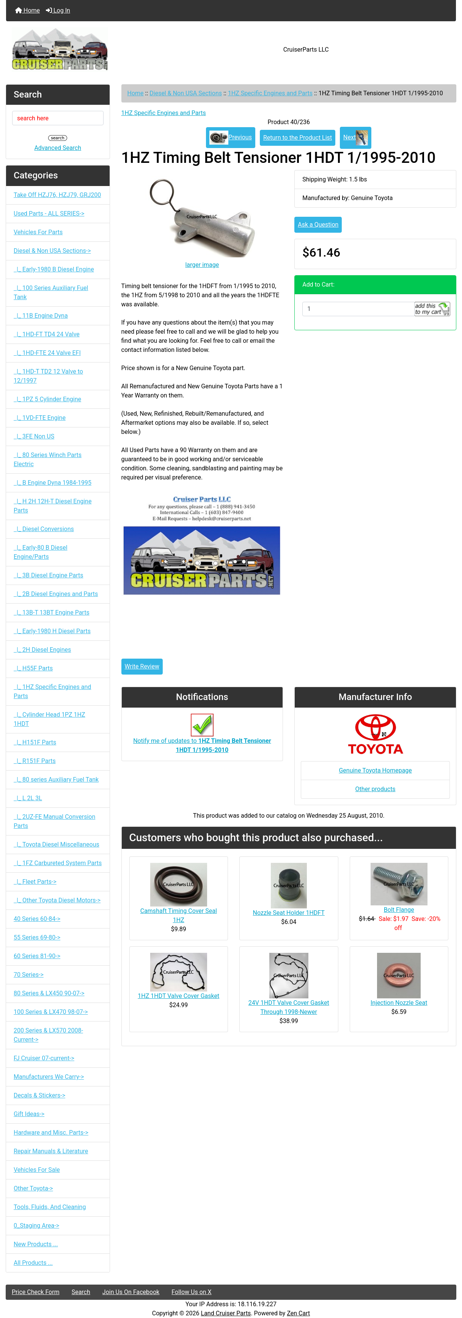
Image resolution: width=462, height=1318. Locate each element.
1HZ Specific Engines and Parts (270, 93)
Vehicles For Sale (37, 1169)
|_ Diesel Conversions (44, 529)
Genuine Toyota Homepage (375, 770)
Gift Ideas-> (29, 1114)
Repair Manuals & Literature (51, 1151)
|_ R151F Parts (35, 761)
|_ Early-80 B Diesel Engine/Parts (41, 552)
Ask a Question (318, 224)
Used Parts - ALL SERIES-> (49, 213)
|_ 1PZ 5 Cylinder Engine (47, 399)
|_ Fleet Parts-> (35, 881)
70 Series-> (29, 974)
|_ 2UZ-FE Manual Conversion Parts (54, 821)
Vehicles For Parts (38, 232)
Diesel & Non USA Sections (185, 93)
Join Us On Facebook (131, 1292)
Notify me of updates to (202, 737)
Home (27, 10)
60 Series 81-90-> (37, 956)
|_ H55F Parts (33, 668)
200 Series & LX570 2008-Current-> (48, 1035)
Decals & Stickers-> (39, 1095)
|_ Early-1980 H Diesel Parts (52, 631)
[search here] (58, 118)
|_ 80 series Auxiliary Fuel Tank (56, 779)
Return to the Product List (297, 137)
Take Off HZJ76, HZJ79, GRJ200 (57, 195)
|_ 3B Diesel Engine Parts (48, 575)
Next (355, 137)
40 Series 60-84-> (37, 918)
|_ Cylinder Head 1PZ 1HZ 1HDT (49, 719)
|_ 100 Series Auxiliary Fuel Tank (51, 292)
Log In (58, 10)
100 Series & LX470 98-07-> (51, 1011)
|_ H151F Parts (35, 742)
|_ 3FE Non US (34, 436)
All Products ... (33, 1262)
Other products (375, 789)
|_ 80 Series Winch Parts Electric (48, 459)
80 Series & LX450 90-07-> (49, 993)
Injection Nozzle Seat (399, 1002)
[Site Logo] (81, 49)
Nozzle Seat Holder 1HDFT (289, 912)
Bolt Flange (399, 909)
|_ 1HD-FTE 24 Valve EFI (47, 352)
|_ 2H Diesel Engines (42, 649)
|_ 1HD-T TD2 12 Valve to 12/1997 (48, 376)
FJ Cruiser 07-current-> (44, 1058)
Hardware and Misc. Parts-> (51, 1132)
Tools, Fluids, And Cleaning (50, 1207)
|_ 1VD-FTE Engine (40, 417)
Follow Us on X (191, 1292)
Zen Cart (298, 1313)
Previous (230, 138)
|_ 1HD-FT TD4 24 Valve (47, 334)
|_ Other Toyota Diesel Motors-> (57, 900)
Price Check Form (36, 1292)
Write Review (142, 666)
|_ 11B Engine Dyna (41, 315)
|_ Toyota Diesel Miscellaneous (56, 844)
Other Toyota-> (33, 1188)
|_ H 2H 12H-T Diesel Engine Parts (52, 506)
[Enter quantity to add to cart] (358, 309)
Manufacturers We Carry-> (49, 1076)
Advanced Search (57, 147)
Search (81, 1292)
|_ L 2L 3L (28, 798)
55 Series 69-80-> (37, 937)
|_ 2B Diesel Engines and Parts (56, 594)
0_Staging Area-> (36, 1225)
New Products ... (36, 1244)
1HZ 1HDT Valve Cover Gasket (178, 996)
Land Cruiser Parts (226, 1313)
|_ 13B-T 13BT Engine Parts (52, 612)
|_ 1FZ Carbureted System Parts (58, 863)
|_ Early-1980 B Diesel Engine (54, 269)
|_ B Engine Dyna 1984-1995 (52, 482)
